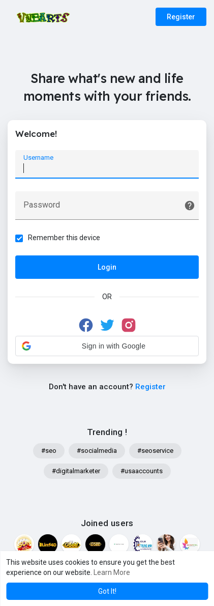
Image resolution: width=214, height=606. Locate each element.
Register (181, 17)
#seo (48, 450)
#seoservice (155, 450)
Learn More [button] (112, 572)
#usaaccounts (141, 471)
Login (107, 267)
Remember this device (64, 238)
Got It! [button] (107, 591)
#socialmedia (97, 450)
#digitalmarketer (76, 471)
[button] (107, 346)
